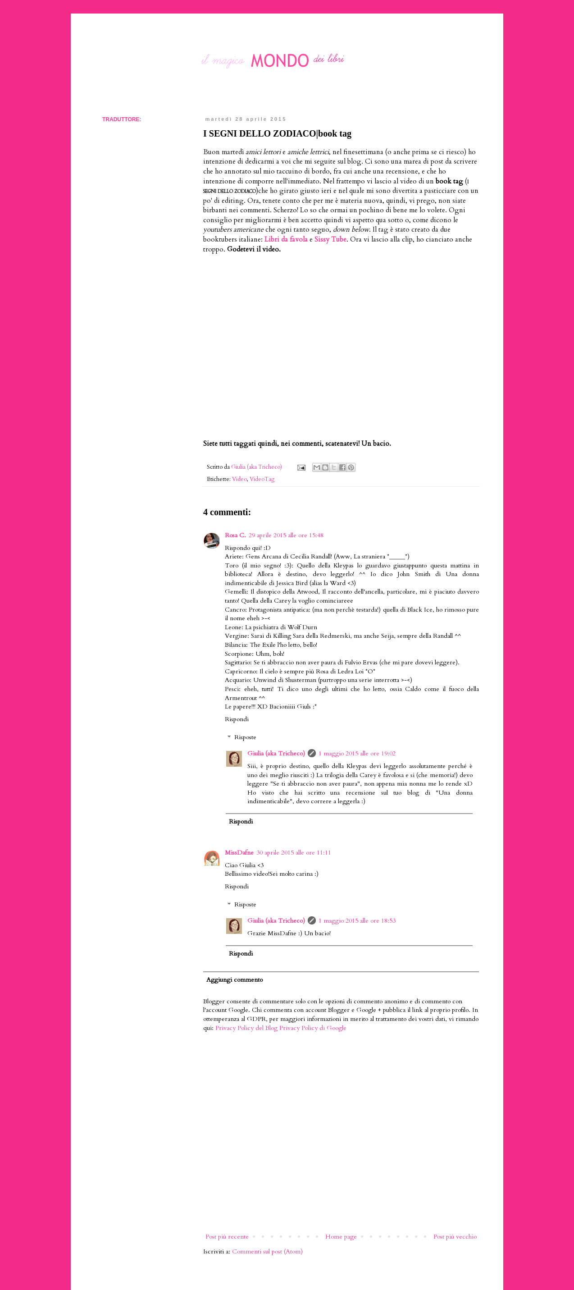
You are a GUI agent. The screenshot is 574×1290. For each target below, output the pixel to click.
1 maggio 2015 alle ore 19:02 (357, 753)
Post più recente (227, 1236)
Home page (341, 1236)
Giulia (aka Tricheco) (276, 753)
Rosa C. (235, 535)
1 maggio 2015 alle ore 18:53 (357, 920)
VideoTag (262, 479)
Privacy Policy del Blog (246, 1028)
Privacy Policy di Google (312, 1028)
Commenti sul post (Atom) (267, 1251)
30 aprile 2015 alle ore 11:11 (293, 852)
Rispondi (237, 719)
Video (239, 479)
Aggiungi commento (234, 979)
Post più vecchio (455, 1236)
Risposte (245, 737)
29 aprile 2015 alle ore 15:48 (286, 535)
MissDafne (239, 852)
